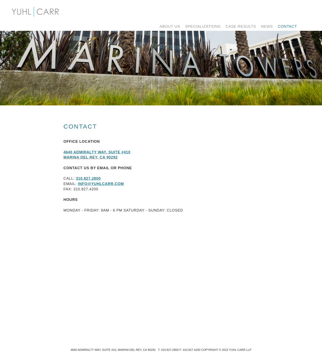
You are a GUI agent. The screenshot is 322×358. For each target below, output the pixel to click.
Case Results (240, 26)
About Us (170, 26)
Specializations (203, 26)
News (267, 26)
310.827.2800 (88, 178)
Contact (287, 26)
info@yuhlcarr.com (101, 184)
